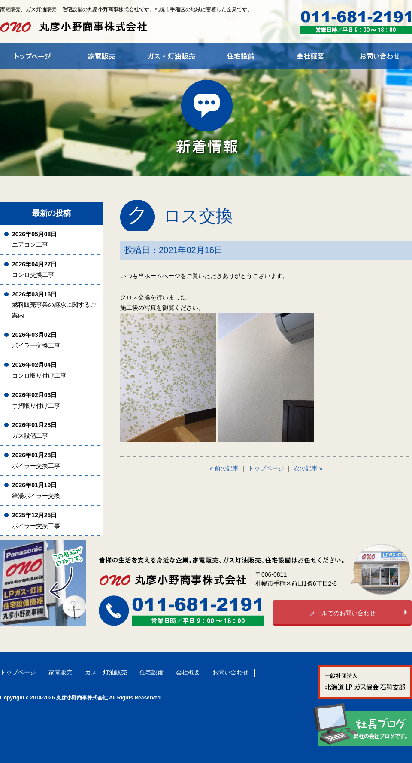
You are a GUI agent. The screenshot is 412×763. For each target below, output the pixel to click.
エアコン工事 (34, 239)
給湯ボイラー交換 (36, 490)
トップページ (266, 468)
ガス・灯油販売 (106, 672)
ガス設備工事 (34, 430)
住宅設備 (151, 672)
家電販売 (60, 672)
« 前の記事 (224, 468)
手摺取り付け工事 (36, 400)
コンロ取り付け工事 (39, 370)
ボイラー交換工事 (36, 340)
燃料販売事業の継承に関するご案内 (54, 305)
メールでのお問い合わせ (342, 613)
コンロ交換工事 (34, 269)
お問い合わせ (230, 672)
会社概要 (188, 672)
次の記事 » (308, 468)
